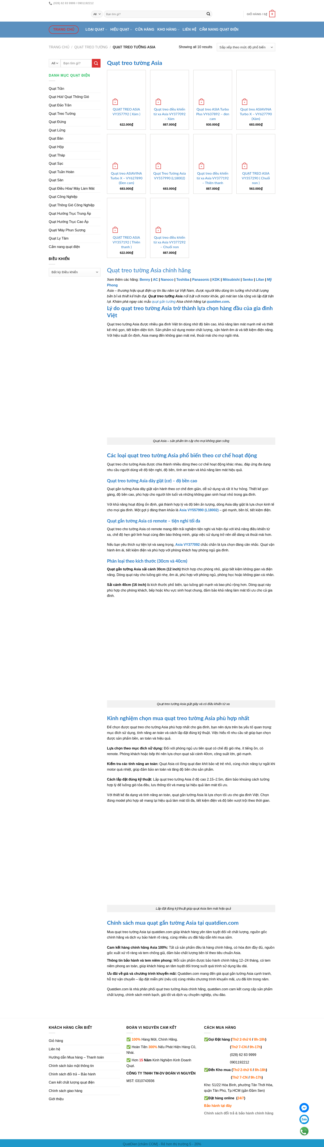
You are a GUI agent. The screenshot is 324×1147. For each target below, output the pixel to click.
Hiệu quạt (121, 30)
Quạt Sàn (56, 180)
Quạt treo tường (91, 47)
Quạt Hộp (56, 147)
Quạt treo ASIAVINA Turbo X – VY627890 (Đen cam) (126, 178)
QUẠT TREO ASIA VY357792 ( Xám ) (126, 111)
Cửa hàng (144, 29)
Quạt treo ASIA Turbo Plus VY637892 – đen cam (212, 114)
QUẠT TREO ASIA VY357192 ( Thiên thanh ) (126, 242)
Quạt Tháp (57, 155)
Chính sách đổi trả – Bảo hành (72, 1074)
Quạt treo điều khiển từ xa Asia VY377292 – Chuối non (170, 242)
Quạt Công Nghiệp (63, 197)
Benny (145, 279)
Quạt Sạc (56, 163)
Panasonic (200, 279)
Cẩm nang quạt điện (218, 29)
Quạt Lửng (57, 130)
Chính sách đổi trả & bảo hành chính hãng (238, 1113)
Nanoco (167, 279)
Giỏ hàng (56, 1041)
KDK (216, 279)
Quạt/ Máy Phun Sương (67, 230)
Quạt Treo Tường (62, 113)
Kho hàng (168, 30)
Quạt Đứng (57, 122)
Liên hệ (190, 29)
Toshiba (182, 279)
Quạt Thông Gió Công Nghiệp (71, 205)
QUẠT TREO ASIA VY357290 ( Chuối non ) (256, 178)
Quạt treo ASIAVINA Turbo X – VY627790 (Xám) (256, 114)
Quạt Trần (56, 88)
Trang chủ (59, 47)
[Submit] (208, 14)
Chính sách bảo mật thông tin (71, 1066)
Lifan (260, 279)
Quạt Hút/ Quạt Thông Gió (69, 97)
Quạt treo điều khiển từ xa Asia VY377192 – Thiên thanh (213, 178)
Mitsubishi (231, 279)
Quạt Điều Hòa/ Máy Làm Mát (71, 188)
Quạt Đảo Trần (60, 105)
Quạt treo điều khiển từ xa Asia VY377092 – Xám (170, 114)
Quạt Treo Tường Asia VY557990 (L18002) (169, 175)
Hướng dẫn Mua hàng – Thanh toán (76, 1057)
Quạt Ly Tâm (59, 238)
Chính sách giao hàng (65, 1091)
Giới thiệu (56, 1099)
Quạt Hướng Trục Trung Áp (70, 213)
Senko (248, 279)
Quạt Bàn (56, 138)
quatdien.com (218, 301)
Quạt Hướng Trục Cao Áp (68, 222)
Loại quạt (96, 30)
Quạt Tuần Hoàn (61, 172)
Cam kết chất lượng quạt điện (71, 1082)
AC (155, 279)
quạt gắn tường (164, 301)
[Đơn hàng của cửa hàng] (246, 47)
